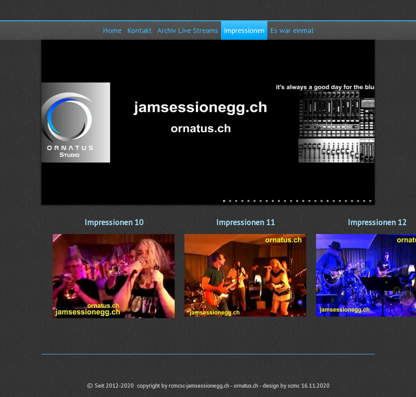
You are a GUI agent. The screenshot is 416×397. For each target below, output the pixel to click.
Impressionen (244, 30)
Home (112, 30)
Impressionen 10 (113, 222)
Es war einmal (292, 30)
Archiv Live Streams (187, 30)
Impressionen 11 (245, 222)
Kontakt (139, 30)
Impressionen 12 (377, 222)
